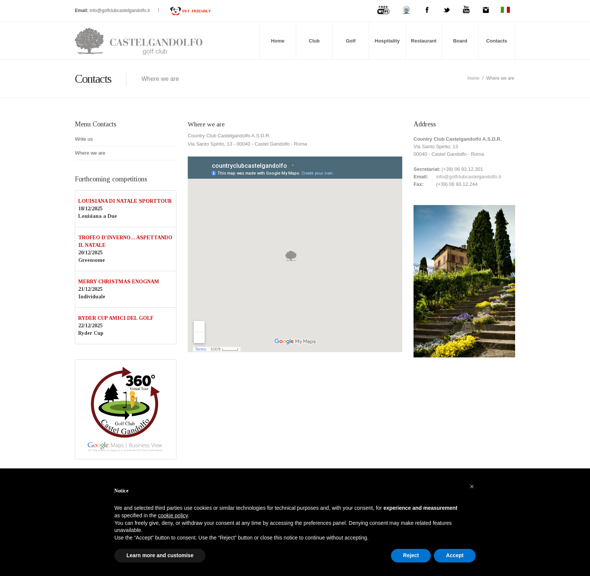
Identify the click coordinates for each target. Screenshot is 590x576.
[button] (472, 486)
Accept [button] (455, 555)
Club (314, 41)
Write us (84, 139)
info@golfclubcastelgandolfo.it (120, 10)
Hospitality (387, 41)
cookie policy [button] (173, 515)
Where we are (90, 153)
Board (460, 41)
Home (277, 41)
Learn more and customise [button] (159, 555)
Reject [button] (411, 555)
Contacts (496, 41)
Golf (351, 41)
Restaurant (423, 41)
